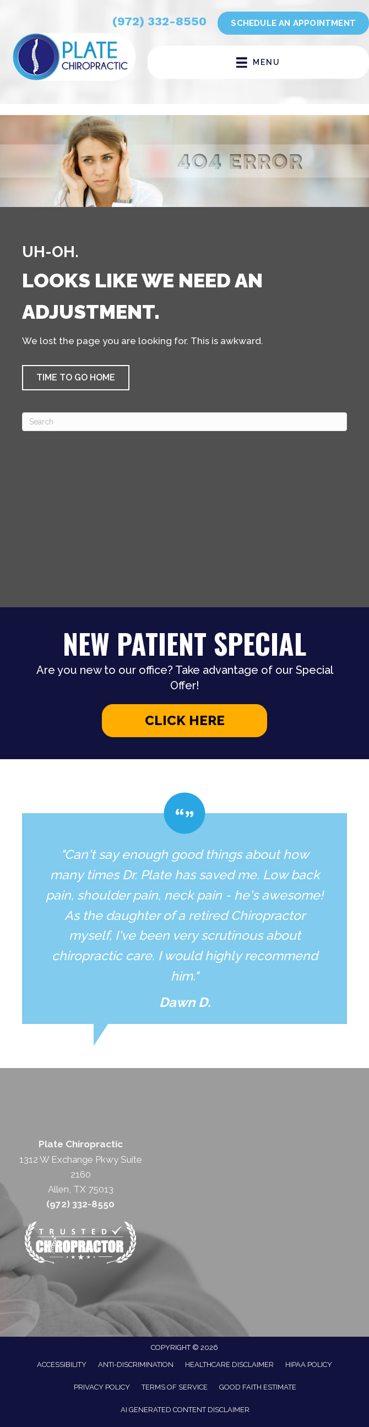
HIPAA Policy (308, 1364)
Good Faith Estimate (257, 1387)
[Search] (184, 421)
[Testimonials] (184, 908)
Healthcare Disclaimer (229, 1364)
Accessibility (61, 1364)
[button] (75, 377)
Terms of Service (175, 1387)
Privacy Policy (102, 1387)
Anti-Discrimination (135, 1364)
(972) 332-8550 (159, 21)
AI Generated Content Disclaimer (185, 1410)
